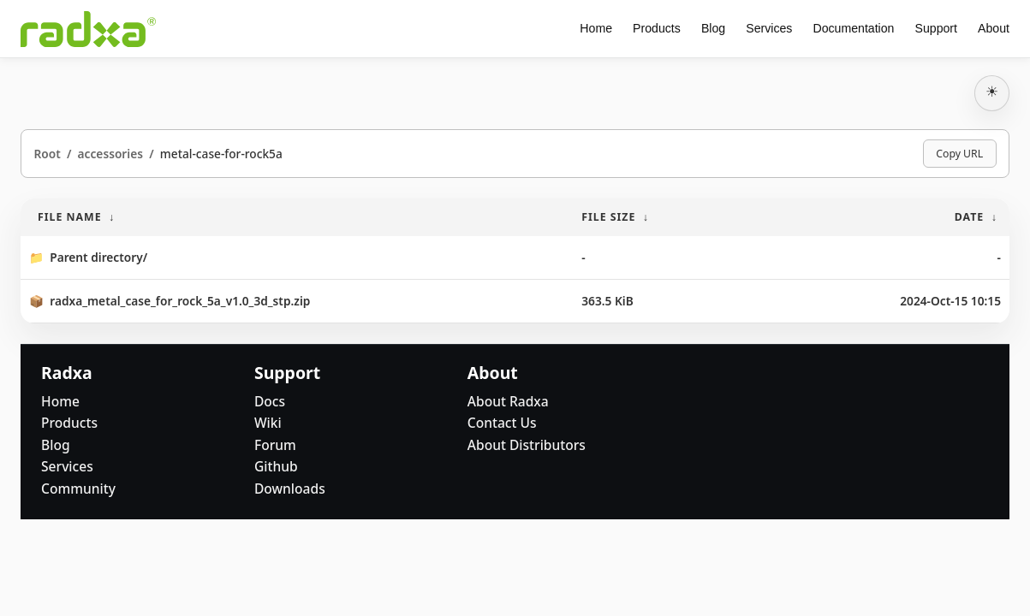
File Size (608, 217)
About (993, 28)
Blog (713, 28)
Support (936, 28)
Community (78, 488)
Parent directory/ (98, 257)
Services (769, 28)
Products (657, 28)
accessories (110, 153)
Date (969, 217)
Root (46, 153)
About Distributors (526, 444)
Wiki (268, 422)
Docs (269, 401)
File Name (70, 217)
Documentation (853, 28)
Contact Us (502, 422)
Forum (275, 444)
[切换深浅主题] (992, 93)
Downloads (289, 488)
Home (596, 28)
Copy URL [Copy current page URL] (959, 153)
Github (276, 466)
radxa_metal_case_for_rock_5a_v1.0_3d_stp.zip (180, 301)
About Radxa (508, 401)
